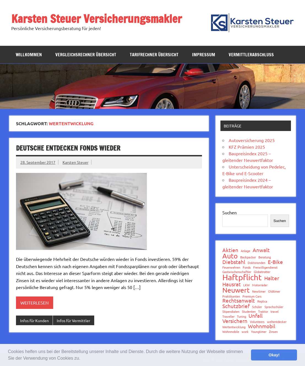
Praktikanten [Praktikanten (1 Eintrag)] (231, 296)
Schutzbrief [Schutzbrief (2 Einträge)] (236, 306)
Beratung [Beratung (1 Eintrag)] (264, 257)
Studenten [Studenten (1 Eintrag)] (249, 311)
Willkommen (29, 55)
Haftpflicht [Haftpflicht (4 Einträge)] (242, 277)
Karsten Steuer (75, 162)
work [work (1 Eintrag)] (245, 331)
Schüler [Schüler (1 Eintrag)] (257, 306)
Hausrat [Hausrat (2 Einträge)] (231, 284)
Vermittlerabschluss (251, 55)
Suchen (229, 212)
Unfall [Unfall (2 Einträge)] (256, 315)
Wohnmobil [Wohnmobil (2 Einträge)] (261, 326)
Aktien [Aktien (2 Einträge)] (230, 250)
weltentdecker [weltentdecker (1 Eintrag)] (277, 321)
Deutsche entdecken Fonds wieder (68, 148)
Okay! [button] (274, 355)
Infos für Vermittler (73, 320)
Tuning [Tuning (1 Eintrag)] (241, 316)
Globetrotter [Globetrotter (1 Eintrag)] (262, 271)
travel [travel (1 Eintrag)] (275, 311)
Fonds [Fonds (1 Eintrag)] (247, 267)
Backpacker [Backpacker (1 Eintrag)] (248, 257)
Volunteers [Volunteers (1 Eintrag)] (257, 321)
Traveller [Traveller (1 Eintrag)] (228, 316)
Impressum (203, 55)
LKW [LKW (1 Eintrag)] (246, 285)
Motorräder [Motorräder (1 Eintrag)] (260, 285)
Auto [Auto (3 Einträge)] (230, 256)
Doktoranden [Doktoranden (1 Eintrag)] (256, 262)
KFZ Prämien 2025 (247, 146)
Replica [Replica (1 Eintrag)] (262, 301)
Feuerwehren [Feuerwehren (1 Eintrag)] (231, 267)
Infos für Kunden (34, 320)
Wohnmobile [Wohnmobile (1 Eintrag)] (230, 331)
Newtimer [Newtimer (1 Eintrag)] (259, 291)
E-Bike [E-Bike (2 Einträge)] (275, 262)
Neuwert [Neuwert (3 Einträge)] (236, 290)
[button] (82, 359)
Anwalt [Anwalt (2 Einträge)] (261, 250)
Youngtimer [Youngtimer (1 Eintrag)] (258, 331)
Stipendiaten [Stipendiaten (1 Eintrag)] (230, 311)
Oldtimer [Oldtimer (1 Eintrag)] (274, 291)
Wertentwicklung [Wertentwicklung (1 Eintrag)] (233, 326)
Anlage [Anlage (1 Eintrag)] (245, 250)
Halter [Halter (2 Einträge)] (271, 278)
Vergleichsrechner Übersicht (85, 55)
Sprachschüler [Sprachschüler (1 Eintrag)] (273, 306)
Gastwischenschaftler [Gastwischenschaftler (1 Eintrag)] (236, 271)
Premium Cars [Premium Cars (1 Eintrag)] (251, 296)
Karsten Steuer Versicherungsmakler (96, 18)
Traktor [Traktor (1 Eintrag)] (263, 311)
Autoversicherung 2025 (252, 140)
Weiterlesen (34, 302)
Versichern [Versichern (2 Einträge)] (234, 321)
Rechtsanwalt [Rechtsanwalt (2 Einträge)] (238, 300)
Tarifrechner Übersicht (154, 55)
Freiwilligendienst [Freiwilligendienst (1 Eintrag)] (265, 267)
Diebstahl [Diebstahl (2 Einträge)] (233, 262)
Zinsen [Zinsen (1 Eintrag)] (273, 331)
